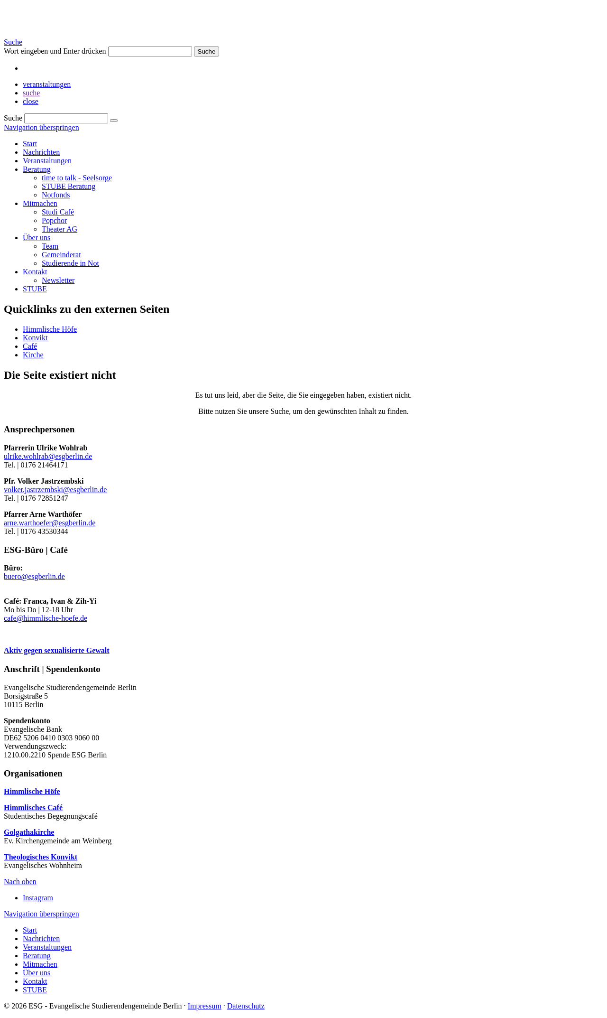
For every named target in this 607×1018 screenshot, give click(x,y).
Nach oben (20, 882)
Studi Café (58, 212)
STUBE (35, 289)
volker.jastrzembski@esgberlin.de (55, 490)
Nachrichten (41, 152)
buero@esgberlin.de (34, 576)
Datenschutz (246, 1006)
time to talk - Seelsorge (77, 178)
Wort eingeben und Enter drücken (55, 51)
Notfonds (56, 195)
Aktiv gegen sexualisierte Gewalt (57, 650)
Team (50, 246)
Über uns (36, 237)
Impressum (204, 1006)
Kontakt (35, 272)
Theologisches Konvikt (40, 857)
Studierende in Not (70, 263)
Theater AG (59, 229)
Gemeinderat (61, 255)
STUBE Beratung (68, 186)
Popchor (54, 220)
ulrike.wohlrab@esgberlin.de (48, 456)
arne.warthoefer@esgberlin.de (49, 523)
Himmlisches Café (33, 807)
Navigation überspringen (41, 127)
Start (30, 144)
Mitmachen (40, 203)
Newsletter (58, 280)
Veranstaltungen (47, 161)
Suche (13, 42)
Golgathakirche (29, 832)
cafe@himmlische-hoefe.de (45, 618)
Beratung (37, 169)
